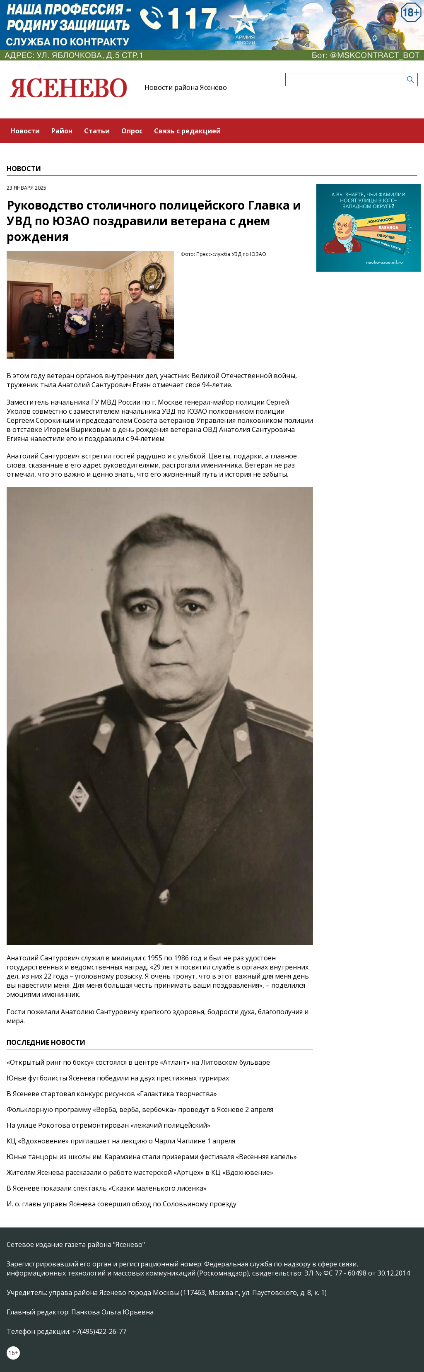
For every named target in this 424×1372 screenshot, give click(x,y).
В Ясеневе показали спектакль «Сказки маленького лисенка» (107, 1188)
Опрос (131, 130)
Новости (25, 130)
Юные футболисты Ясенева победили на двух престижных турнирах (118, 1078)
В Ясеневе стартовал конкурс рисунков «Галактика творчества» (112, 1093)
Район (61, 130)
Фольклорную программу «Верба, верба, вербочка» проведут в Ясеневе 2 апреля (140, 1109)
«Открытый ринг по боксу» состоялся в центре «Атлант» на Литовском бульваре (138, 1062)
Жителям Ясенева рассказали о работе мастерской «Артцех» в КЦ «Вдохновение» (140, 1172)
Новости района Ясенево (186, 87)
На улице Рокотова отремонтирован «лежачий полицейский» (108, 1125)
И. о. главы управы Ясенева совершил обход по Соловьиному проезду (121, 1203)
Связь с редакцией (187, 130)
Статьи (97, 130)
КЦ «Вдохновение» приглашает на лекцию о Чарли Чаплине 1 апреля (121, 1140)
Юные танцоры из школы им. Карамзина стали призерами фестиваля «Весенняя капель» (152, 1156)
